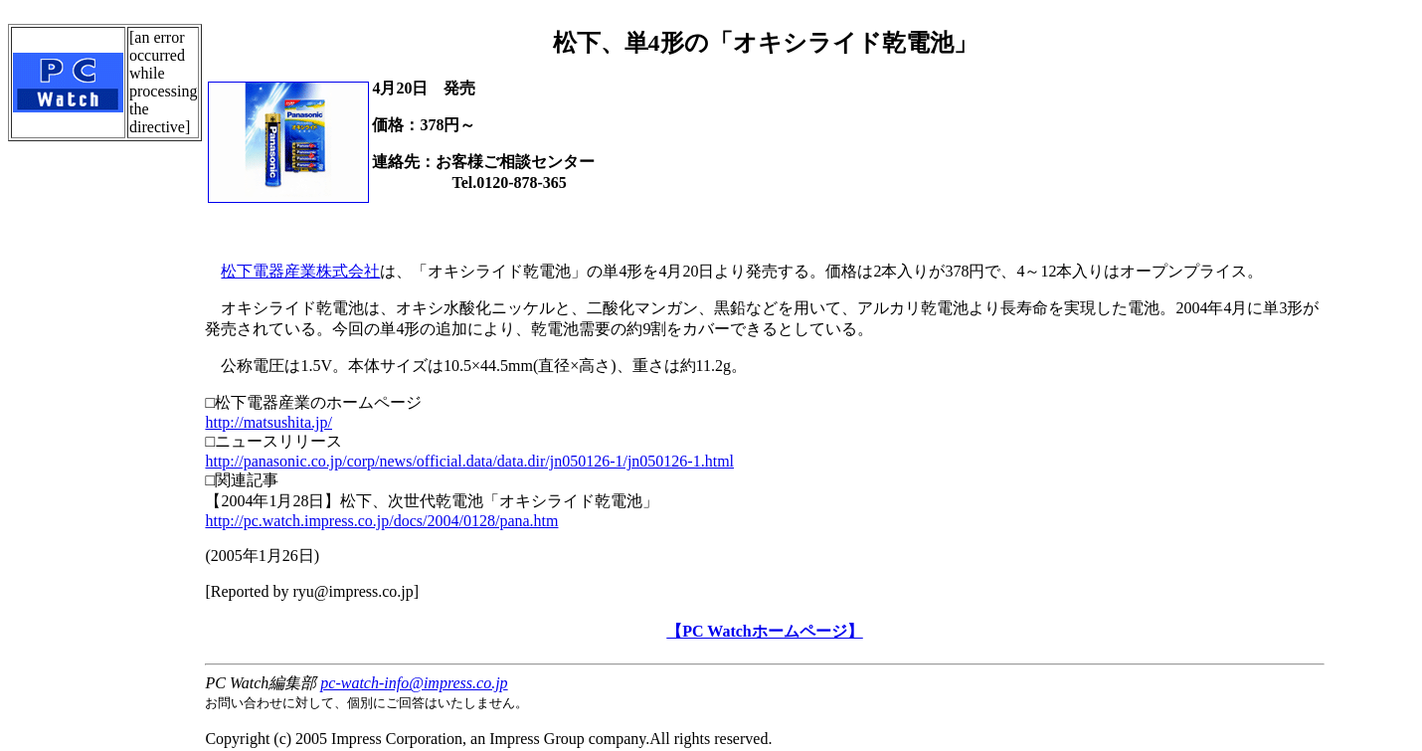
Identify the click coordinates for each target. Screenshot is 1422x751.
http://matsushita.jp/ (268, 422)
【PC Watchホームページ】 (764, 631)
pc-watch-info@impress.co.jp (413, 682)
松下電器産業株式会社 (300, 271)
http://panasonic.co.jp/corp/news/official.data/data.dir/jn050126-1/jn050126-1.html (469, 461)
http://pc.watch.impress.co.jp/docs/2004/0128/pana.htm (381, 520)
